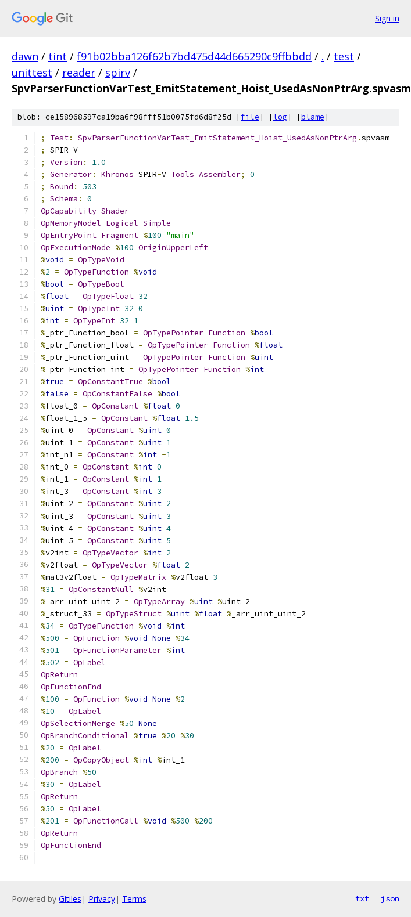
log (280, 117)
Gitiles (70, 898)
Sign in (387, 18)
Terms (134, 898)
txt (362, 898)
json (390, 898)
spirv (117, 73)
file (250, 117)
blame (312, 117)
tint (57, 56)
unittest (32, 73)
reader (78, 73)
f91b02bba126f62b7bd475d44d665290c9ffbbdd (194, 56)
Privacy (101, 898)
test (344, 56)
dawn (25, 56)
